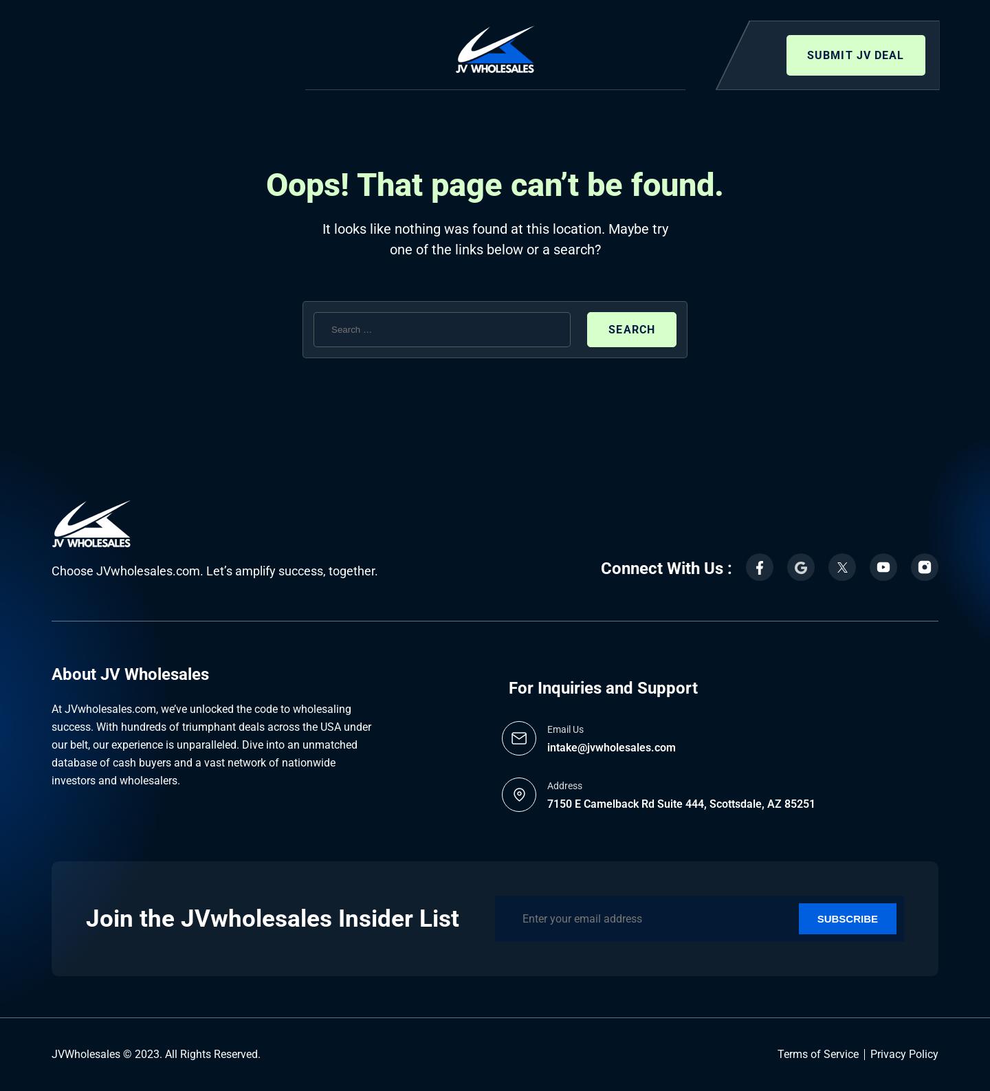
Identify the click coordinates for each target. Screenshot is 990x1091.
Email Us (565, 729)
